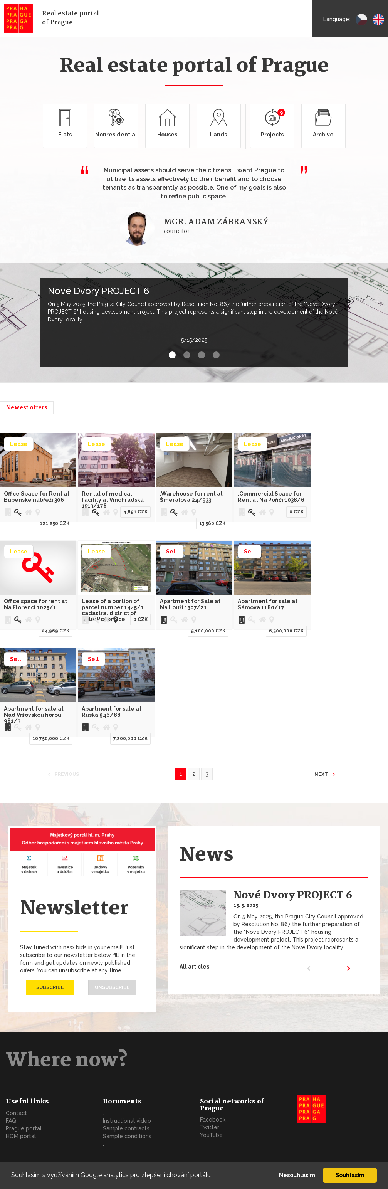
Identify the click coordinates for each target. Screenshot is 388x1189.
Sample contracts (126, 1128)
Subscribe (50, 987)
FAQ (11, 1121)
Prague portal (24, 1128)
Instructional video (127, 1121)
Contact (16, 1113)
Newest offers (26, 407)
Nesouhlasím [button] (297, 1175)
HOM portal (21, 1136)
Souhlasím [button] (350, 1175)
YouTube (211, 1135)
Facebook (212, 1120)
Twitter (209, 1127)
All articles (194, 967)
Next (321, 774)
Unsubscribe (112, 987)
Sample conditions (127, 1136)
